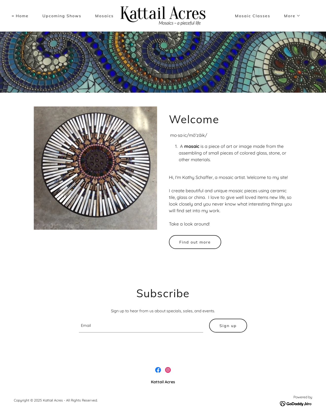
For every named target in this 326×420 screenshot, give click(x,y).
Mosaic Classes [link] (252, 15)
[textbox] (141, 325)
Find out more (195, 242)
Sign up (228, 325)
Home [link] (22, 15)
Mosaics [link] (104, 15)
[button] (290, 16)
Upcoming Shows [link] (61, 15)
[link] (163, 15)
